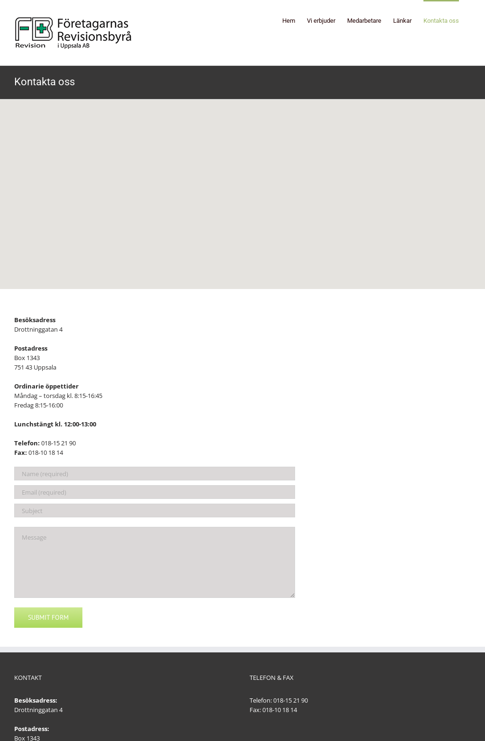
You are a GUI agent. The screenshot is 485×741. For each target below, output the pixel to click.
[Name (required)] (154, 473)
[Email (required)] (154, 492)
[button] (242, 185)
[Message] (154, 562)
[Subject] (154, 510)
